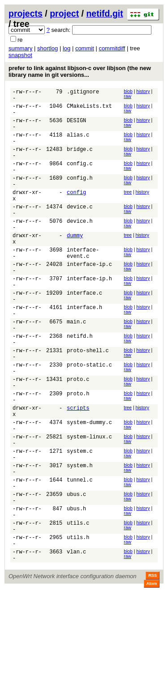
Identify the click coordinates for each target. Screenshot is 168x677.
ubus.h (76, 588)
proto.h (78, 451)
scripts (78, 468)
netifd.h (80, 383)
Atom (151, 672)
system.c (80, 519)
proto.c (78, 434)
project (64, 13)
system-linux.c (89, 502)
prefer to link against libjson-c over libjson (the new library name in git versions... (80, 71)
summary (20, 48)
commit (84, 48)
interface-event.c (83, 284)
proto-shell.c (88, 400)
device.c (80, 229)
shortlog (47, 48)
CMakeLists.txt (89, 110)
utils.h (78, 622)
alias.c (78, 144)
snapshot (20, 55)
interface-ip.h (89, 315)
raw (127, 96)
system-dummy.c (89, 485)
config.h (80, 195)
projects (26, 13)
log (66, 48)
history (143, 91)
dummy (75, 263)
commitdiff (112, 48)
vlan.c (76, 639)
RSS (152, 664)
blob (128, 91)
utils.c (78, 605)
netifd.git (104, 13)
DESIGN (76, 127)
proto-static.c (89, 417)
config (76, 212)
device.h (80, 246)
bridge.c (80, 161)
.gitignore (83, 93)
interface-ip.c (89, 297)
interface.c (84, 332)
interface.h (84, 349)
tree (128, 210)
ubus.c (76, 571)
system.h (80, 536)
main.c (76, 366)
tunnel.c (80, 554)
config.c (80, 178)
